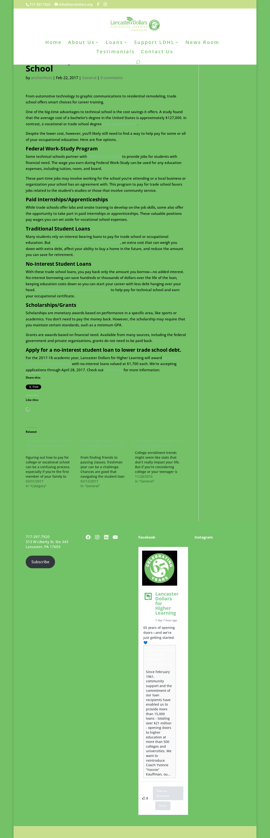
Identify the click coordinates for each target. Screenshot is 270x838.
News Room (202, 43)
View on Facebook (162, 793)
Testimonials (115, 52)
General (89, 77)
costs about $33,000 (120, 123)
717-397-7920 (38, 536)
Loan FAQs (114, 369)
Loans (114, 43)
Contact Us (157, 52)
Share (163, 806)
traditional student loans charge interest (85, 242)
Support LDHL (154, 43)
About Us (81, 43)
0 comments (111, 77)
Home (53, 43)
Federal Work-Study (104, 156)
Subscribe (40, 561)
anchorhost (41, 77)
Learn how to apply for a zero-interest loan (73, 289)
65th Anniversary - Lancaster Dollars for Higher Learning (159, 657)
